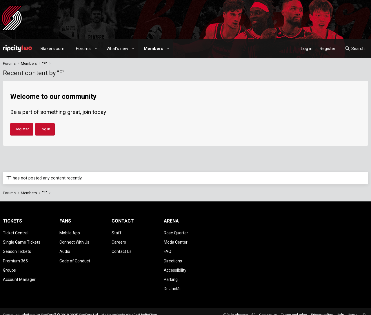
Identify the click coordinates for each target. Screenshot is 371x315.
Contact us (268, 308)
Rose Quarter (176, 232)
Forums (83, 48)
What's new (117, 48)
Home (352, 308)
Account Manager (19, 274)
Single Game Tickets (21, 240)
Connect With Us (74, 240)
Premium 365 (15, 257)
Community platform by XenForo (51, 308)
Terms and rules (294, 308)
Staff (116, 232)
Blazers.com (52, 48)
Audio (64, 249)
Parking (171, 274)
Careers (119, 240)
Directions (173, 257)
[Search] (354, 48)
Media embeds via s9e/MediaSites (129, 308)
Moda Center (176, 240)
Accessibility (175, 265)
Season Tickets (17, 249)
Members (153, 48)
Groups (9, 265)
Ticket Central (15, 232)
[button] (96, 48)
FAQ (167, 249)
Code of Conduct (74, 257)
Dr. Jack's (172, 282)
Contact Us (122, 249)
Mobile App (69, 232)
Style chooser (235, 308)
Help (340, 308)
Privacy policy (322, 308)
